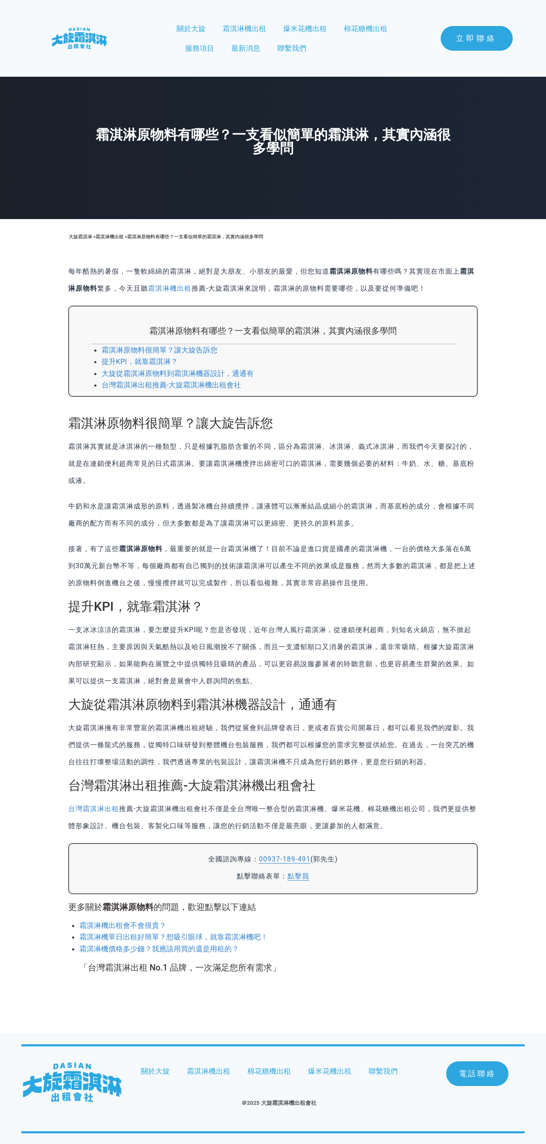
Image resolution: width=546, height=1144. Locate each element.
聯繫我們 (291, 48)
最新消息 (245, 48)
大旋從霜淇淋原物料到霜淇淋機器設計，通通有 (178, 373)
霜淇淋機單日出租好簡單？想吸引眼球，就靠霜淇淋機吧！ (173, 937)
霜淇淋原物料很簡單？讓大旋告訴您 (160, 350)
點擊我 (298, 876)
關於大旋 (191, 28)
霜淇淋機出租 (244, 28)
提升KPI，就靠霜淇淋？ (140, 361)
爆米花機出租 (305, 28)
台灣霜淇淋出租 (93, 809)
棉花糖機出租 (365, 28)
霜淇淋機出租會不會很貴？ (122, 925)
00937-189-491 (285, 859)
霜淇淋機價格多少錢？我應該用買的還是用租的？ (159, 949)
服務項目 (199, 48)
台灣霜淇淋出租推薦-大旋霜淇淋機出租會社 (171, 385)
